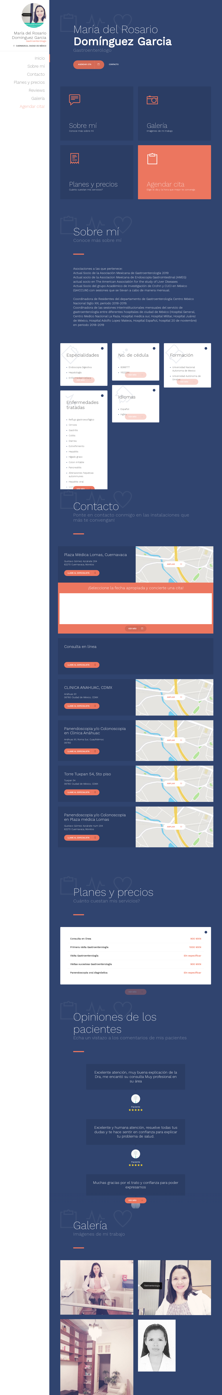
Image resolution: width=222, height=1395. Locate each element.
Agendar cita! (32, 106)
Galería (38, 98)
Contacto (36, 74)
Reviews (37, 90)
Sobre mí (36, 66)
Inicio (40, 58)
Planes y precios (29, 82)
